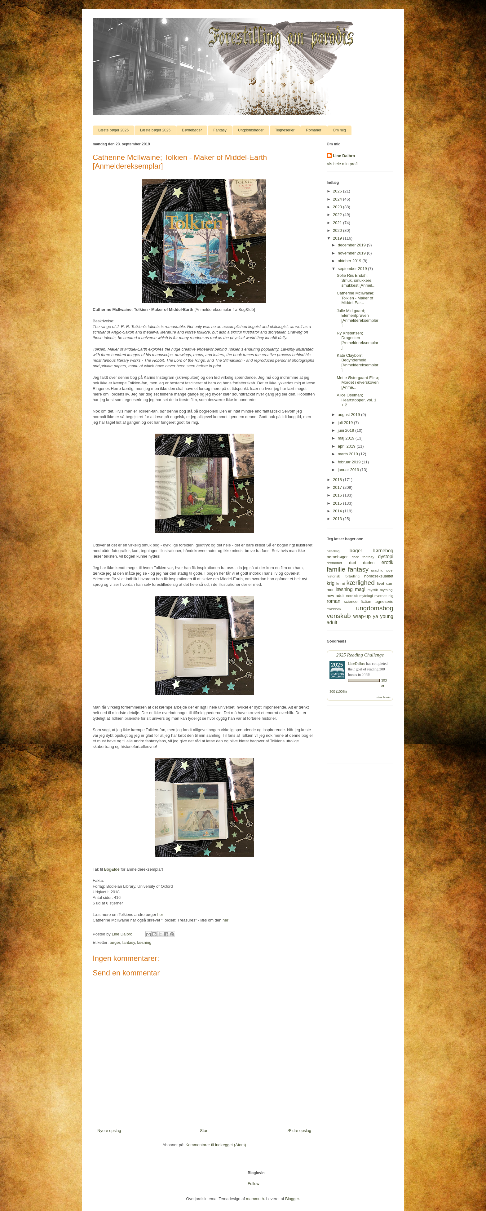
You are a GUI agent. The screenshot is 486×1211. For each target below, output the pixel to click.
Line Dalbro (344, 155)
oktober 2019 (350, 261)
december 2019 (352, 245)
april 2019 (347, 446)
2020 (338, 230)
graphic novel (382, 570)
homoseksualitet (378, 576)
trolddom (334, 609)
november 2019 (352, 253)
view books (383, 697)
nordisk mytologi (359, 596)
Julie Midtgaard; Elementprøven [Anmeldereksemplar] (357, 318)
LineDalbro (356, 663)
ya (375, 616)
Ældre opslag (299, 1130)
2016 (338, 495)
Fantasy (220, 130)
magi (360, 589)
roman (333, 601)
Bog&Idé (112, 869)
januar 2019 (349, 469)
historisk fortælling (343, 576)
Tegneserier (285, 130)
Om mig (339, 130)
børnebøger (337, 557)
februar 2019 (350, 462)
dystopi (385, 556)
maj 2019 (347, 438)
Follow (253, 1183)
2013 (338, 518)
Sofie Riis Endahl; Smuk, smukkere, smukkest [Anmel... (356, 280)
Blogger (292, 1198)
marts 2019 (348, 454)
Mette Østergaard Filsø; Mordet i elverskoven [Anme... (358, 382)
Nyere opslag (109, 1130)
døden (368, 562)
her (160, 914)
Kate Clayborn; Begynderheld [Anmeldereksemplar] (357, 362)
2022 (338, 214)
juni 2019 (346, 430)
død (352, 562)
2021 (338, 222)
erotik (387, 562)
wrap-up (362, 616)
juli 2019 (346, 422)
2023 (338, 207)
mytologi (386, 590)
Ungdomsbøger (251, 130)
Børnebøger (192, 130)
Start (204, 1130)
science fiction (357, 601)
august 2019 (349, 414)
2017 (338, 487)
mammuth (255, 1198)
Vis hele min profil (342, 163)
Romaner (313, 130)
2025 (338, 191)
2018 (338, 479)
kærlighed (361, 582)
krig (330, 583)
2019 (338, 238)
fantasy (128, 942)
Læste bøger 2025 (155, 130)
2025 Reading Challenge (360, 654)
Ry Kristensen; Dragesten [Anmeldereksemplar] (357, 340)
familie (336, 569)
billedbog (333, 551)
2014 (338, 511)
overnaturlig (383, 596)
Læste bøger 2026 (113, 130)
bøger (115, 942)
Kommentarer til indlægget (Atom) (216, 1144)
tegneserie (383, 601)
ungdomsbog (374, 608)
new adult (335, 595)
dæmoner (334, 563)
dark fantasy (363, 557)
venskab (339, 615)
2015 (338, 503)
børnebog (383, 550)
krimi (340, 583)
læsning (144, 942)
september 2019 (353, 268)
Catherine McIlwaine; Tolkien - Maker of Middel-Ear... (355, 298)
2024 (338, 199)
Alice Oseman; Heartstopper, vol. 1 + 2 (356, 400)
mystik (373, 590)
